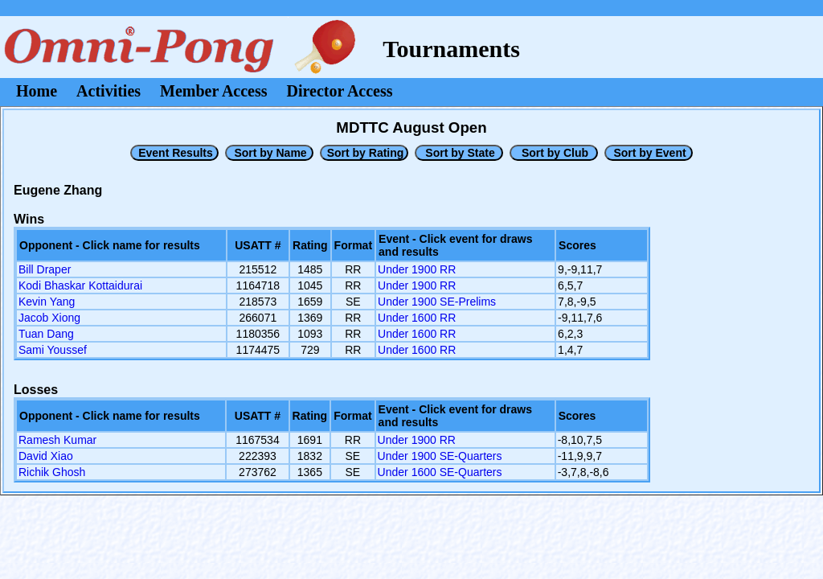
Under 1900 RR (417, 269)
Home (36, 91)
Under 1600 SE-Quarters (440, 472)
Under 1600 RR (417, 317)
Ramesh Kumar (57, 439)
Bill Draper (44, 269)
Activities (108, 91)
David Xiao (45, 456)
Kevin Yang (46, 301)
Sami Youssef (52, 349)
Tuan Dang (46, 333)
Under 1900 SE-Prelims (437, 301)
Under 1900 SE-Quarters (440, 456)
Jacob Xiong (49, 317)
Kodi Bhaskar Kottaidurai (80, 285)
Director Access (340, 91)
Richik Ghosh (51, 472)
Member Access (213, 91)
